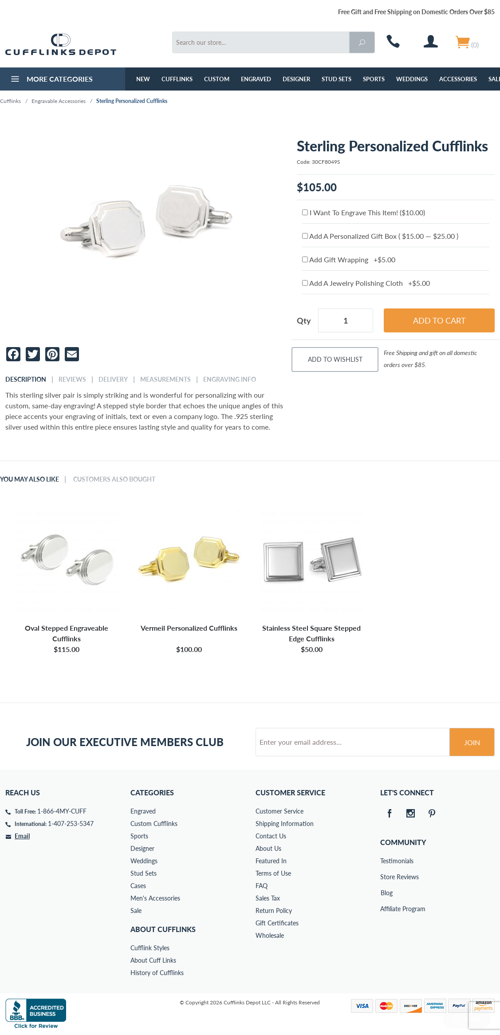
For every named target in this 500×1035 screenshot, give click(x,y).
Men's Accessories (155, 898)
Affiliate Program (386, 909)
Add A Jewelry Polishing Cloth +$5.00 (366, 283)
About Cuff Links (153, 960)
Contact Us (271, 836)
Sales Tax (268, 898)
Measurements (165, 379)
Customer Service (279, 811)
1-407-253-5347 (71, 823)
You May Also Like (29, 479)
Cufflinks (177, 79)
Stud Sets (336, 79)
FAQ (262, 885)
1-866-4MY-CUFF (62, 811)
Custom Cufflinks (153, 823)
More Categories (51, 79)
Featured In (271, 861)
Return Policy (274, 910)
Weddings (412, 79)
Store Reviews (386, 877)
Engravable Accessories (58, 101)
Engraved (256, 79)
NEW (143, 79)
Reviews (72, 379)
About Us (268, 848)
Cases (138, 885)
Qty (304, 320)
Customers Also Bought (114, 479)
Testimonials (386, 861)
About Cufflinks (163, 929)
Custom (216, 79)
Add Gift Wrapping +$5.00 (348, 259)
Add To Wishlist (335, 359)
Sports (374, 79)
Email (22, 836)
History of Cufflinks (157, 972)
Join (472, 742)
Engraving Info (229, 379)
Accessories (458, 79)
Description (25, 379)
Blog (387, 893)
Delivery (113, 379)
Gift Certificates (277, 923)
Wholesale (270, 935)
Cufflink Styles (149, 948)
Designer (296, 79)
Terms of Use (273, 873)
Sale (136, 910)
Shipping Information (285, 823)
